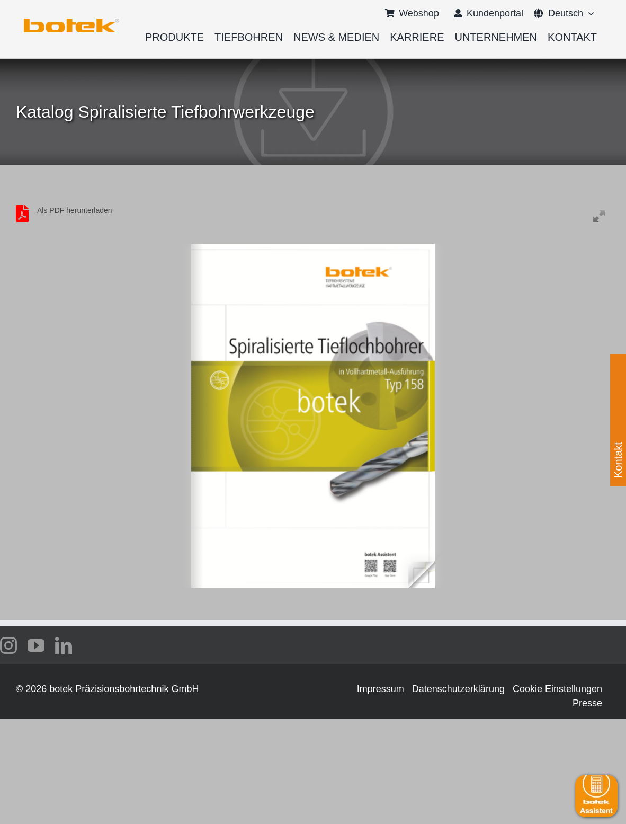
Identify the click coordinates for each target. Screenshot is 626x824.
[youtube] (36, 645)
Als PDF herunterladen (74, 210)
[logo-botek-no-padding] (71, 22)
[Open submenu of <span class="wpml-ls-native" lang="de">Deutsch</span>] (588, 13)
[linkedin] (63, 645)
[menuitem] (558, 13)
